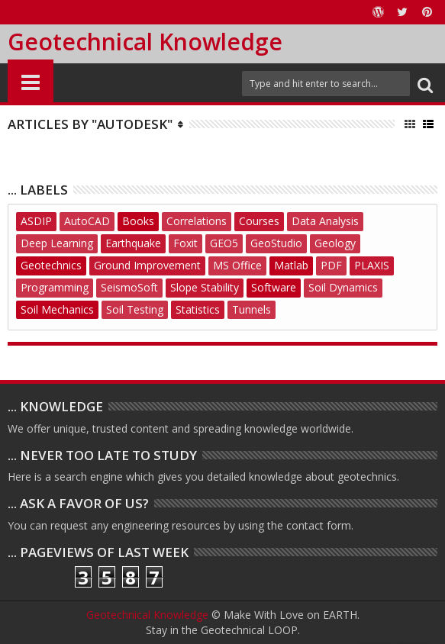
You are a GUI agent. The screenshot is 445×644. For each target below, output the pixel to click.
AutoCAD (87, 221)
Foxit (185, 243)
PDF (331, 265)
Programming (55, 287)
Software (273, 287)
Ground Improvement (147, 265)
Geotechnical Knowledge (145, 41)
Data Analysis (325, 221)
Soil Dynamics (343, 287)
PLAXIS (371, 265)
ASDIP (36, 221)
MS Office (237, 265)
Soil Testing (134, 309)
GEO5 (224, 243)
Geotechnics (51, 265)
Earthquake (133, 243)
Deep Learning (57, 243)
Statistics (198, 309)
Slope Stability (204, 287)
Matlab (291, 265)
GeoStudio (276, 243)
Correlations (196, 221)
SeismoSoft (129, 287)
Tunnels (251, 309)
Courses (259, 221)
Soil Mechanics (57, 309)
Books (138, 221)
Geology (335, 243)
